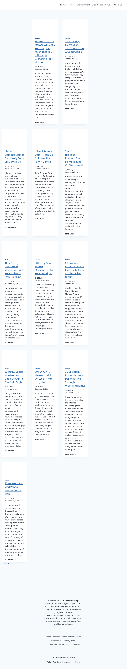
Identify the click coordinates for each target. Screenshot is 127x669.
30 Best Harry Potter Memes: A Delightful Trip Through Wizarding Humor (75, 378)
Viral (79, 636)
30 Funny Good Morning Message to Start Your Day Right (44, 268)
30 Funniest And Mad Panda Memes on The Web (14, 489)
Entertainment (83, 5)
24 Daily (40, 67)
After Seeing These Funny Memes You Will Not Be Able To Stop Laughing (14, 270)
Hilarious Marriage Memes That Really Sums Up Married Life (14, 157)
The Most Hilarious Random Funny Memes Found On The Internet (74, 158)
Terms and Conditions (58, 644)
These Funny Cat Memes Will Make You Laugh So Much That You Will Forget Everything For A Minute (45, 52)
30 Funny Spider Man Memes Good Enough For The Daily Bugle (14, 377)
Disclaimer (74, 644)
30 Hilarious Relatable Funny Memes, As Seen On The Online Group (74, 270)
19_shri (77, 662)
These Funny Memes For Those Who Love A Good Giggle (74, 47)
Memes (71, 5)
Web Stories (97, 5)
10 (8, 563)
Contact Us (56, 640)
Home (63, 5)
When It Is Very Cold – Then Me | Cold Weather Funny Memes (44, 157)
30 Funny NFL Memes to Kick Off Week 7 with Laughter (44, 377)
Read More (40, 122)
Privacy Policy (70, 640)
